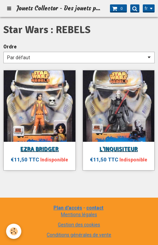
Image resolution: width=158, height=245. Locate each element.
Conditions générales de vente (79, 235)
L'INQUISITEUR (118, 149)
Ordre (10, 46)
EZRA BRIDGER (39, 149)
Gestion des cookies (79, 224)
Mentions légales (79, 214)
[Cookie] (13, 231)
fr (146, 8)
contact (95, 207)
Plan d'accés (67, 207)
